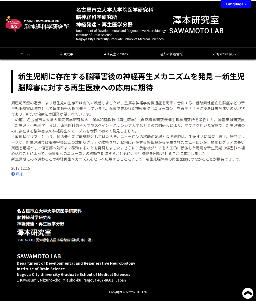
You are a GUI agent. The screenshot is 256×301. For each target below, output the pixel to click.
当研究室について (116, 54)
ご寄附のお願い (224, 54)
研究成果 (66, 54)
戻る (17, 174)
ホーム (25, 54)
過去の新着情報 (171, 54)
